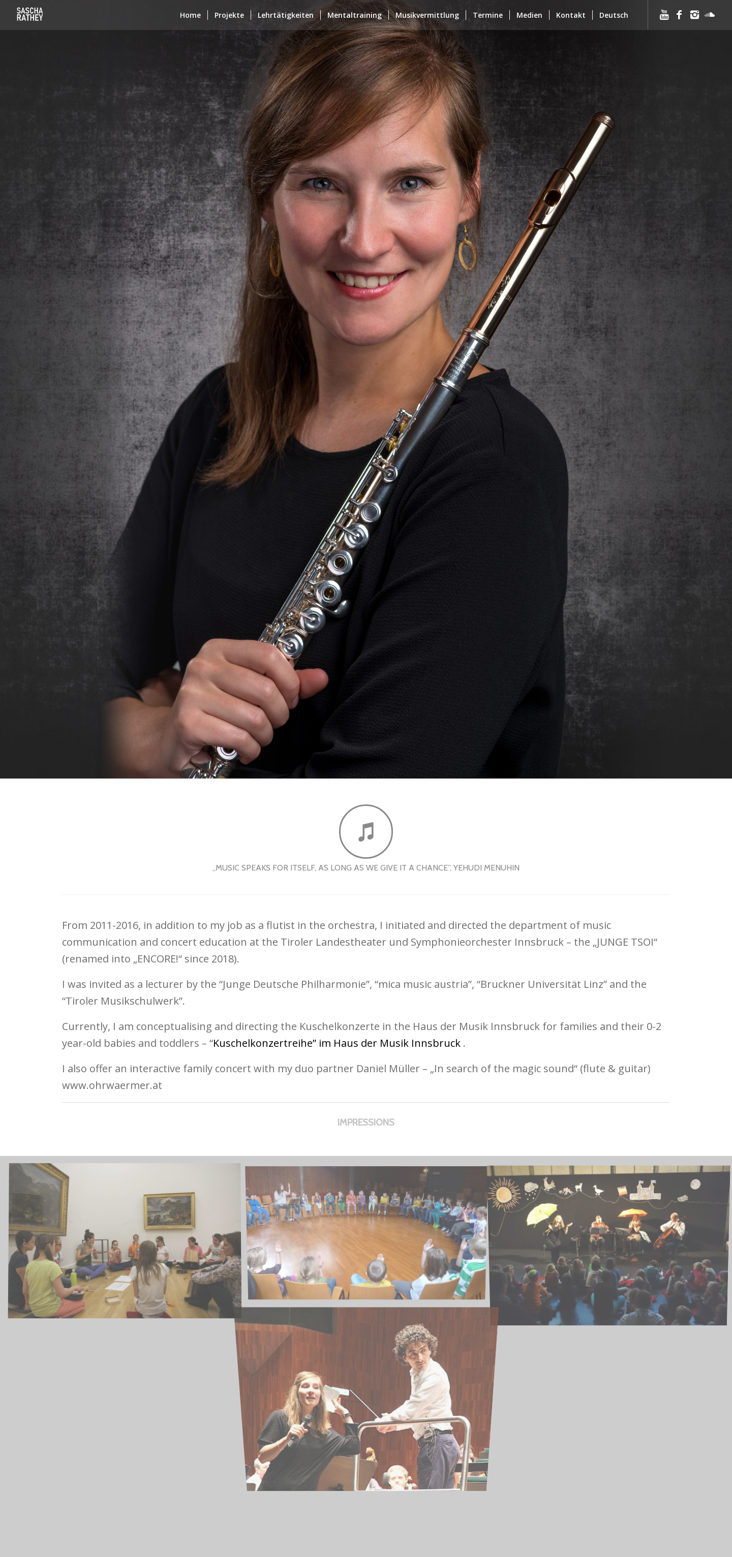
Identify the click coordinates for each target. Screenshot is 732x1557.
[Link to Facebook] (679, 14)
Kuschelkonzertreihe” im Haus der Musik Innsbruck (337, 1043)
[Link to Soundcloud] (709, 14)
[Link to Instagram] (694, 14)
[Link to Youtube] (664, 14)
